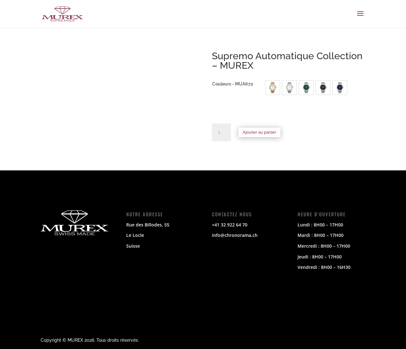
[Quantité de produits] (221, 132)
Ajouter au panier (259, 132)
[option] (272, 87)
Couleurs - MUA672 (232, 83)
